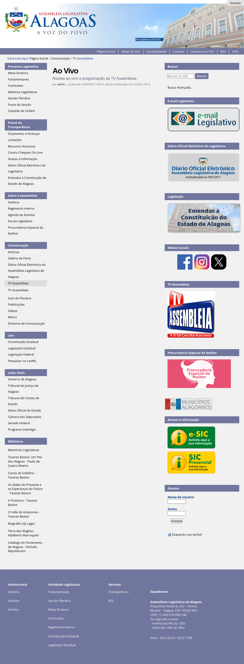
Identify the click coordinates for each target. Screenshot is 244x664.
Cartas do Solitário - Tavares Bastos (22, 475)
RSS (223, 51)
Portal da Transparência (19, 125)
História (13, 592)
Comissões (56, 618)
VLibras (232, 46)
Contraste (218, 46)
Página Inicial (106, 51)
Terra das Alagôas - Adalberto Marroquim (23, 533)
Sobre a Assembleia (22, 195)
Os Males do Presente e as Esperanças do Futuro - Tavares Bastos (25, 489)
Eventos (13, 609)
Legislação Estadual (62, 645)
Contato (178, 51)
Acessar (235, 3)
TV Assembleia (178, 284)
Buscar (173, 66)
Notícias (13, 601)
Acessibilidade (157, 51)
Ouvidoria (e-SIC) (202, 51)
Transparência (118, 592)
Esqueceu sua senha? (185, 534)
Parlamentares (58, 592)
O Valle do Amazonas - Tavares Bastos (24, 514)
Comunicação (60, 58)
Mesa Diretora (58, 609)
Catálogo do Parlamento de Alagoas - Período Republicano (25, 546)
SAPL (235, 51)
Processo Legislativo (23, 66)
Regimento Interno (61, 627)
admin (61, 84)
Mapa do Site (131, 51)
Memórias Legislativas (23, 450)
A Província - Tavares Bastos (22, 502)
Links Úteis (16, 373)
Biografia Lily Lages (21, 523)
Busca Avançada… (180, 87)
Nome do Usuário (181, 497)
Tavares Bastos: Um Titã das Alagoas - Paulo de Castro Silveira (25, 461)
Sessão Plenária (59, 601)
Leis (11, 335)
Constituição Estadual (63, 636)
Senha (172, 509)
